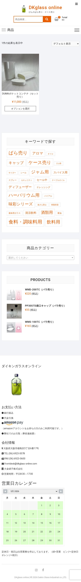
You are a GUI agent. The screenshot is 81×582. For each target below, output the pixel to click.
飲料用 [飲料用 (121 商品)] (53, 221)
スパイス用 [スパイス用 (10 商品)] (60, 172)
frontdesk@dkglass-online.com (19, 463)
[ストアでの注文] (65, 43)
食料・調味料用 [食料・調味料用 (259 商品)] (25, 222)
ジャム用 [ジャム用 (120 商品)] (40, 171)
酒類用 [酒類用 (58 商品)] (47, 212)
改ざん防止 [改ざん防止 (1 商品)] (42, 205)
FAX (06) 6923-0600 (13, 458)
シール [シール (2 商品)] (23, 173)
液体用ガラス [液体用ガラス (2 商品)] (14, 213)
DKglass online (45, 7)
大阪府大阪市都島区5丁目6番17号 (20, 448)
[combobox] (40, 257)
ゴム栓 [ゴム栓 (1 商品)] (58, 163)
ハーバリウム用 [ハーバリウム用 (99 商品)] (24, 195)
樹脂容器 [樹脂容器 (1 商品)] (55, 205)
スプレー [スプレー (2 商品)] (13, 180)
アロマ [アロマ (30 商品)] (37, 153)
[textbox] (40, 257)
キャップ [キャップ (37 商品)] (16, 163)
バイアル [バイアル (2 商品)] (48, 196)
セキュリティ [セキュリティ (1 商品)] (26, 180)
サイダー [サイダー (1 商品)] (12, 173)
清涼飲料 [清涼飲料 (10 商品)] (30, 212)
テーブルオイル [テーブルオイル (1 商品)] (58, 180)
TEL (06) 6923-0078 (13, 453)
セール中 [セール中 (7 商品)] (42, 179)
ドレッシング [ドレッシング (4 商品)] (43, 187)
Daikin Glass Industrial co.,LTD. (52, 577)
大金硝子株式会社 (12, 468)
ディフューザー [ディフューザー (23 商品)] (20, 187)
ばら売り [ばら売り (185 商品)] (18, 153)
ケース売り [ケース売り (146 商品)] (39, 162)
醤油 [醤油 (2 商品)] (59, 213)
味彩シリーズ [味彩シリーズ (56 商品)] (21, 204)
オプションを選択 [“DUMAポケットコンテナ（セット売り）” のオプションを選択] (20, 108)
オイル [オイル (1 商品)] (50, 154)
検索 (47, 19)
